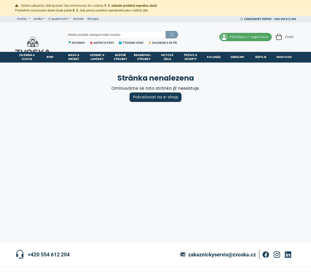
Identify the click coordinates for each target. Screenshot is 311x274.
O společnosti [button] (57, 19)
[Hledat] (171, 34)
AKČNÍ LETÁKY (102, 43)
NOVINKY (76, 43)
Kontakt (78, 19)
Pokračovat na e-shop (155, 97)
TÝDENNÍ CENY (131, 43)
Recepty (93, 19)
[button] (266, 254)
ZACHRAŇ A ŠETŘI (162, 43)
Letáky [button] (38, 19)
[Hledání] (115, 34)
